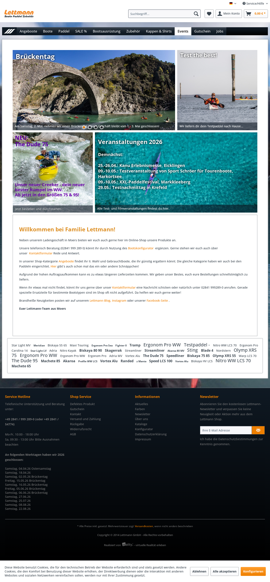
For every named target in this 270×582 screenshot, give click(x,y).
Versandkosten (144, 526)
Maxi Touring (79, 345)
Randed (127, 361)
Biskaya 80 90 (91, 350)
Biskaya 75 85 (199, 355)
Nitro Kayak (68, 351)
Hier (54, 266)
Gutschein (77, 409)
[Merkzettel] (209, 13)
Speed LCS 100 (161, 361)
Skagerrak (114, 350)
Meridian (40, 345)
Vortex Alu (133, 356)
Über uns (141, 419)
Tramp (135, 345)
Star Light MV (21, 345)
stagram (120, 300)
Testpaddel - (197, 345)
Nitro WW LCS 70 (225, 345)
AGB (73, 434)
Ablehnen (199, 571)
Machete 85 (51, 361)
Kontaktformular (41, 253)
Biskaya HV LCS (202, 361)
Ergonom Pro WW (162, 345)
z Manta (141, 361)
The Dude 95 (25, 361)
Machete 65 (21, 366)
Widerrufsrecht (81, 429)
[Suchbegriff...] (164, 13)
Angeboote (66, 261)
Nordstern (224, 351)
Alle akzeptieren (224, 571)
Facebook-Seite (157, 300)
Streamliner (133, 351)
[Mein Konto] (229, 13)
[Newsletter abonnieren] (258, 430)
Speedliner (175, 355)
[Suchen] (196, 13)
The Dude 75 (153, 355)
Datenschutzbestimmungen (238, 439)
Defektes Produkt (82, 404)
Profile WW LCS (88, 361)
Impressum (143, 439)
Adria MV (116, 356)
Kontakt (75, 414)
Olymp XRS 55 (225, 355)
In (113, 300)
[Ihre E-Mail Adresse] (226, 430)
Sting (193, 350)
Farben (140, 409)
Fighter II (121, 345)
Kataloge (141, 424)
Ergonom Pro (249, 345)
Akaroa (69, 361)
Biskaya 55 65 (58, 345)
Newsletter (142, 414)
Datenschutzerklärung (151, 434)
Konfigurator (144, 429)
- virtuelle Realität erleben (150, 545)
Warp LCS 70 (247, 356)
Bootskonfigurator (141, 248)
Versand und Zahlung (85, 419)
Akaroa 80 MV (176, 351)
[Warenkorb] (256, 13)
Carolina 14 (20, 351)
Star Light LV (39, 351)
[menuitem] (165, 13)
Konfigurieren (253, 571)
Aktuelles (141, 404)
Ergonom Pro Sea (102, 345)
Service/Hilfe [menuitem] (254, 3)
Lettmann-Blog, (100, 300)
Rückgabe (77, 424)
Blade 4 (207, 350)
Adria (53, 351)
